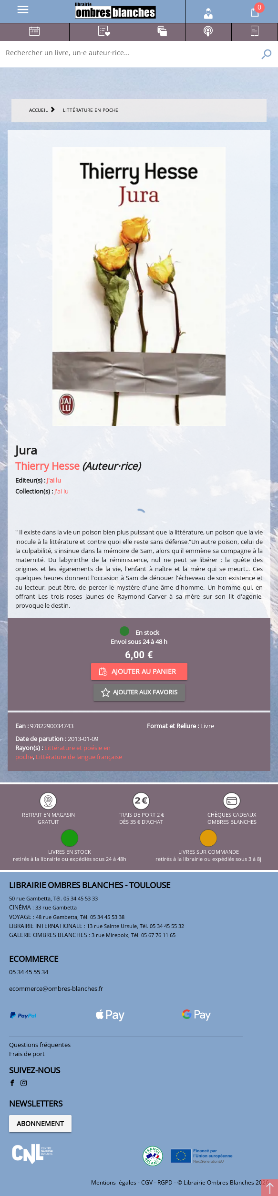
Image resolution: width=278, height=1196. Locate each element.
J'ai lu (54, 480)
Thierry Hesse (47, 466)
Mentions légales (113, 1182)
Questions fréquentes (40, 1044)
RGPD (165, 1182)
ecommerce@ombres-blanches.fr (56, 988)
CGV (147, 1182)
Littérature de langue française (79, 756)
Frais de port (27, 1053)
